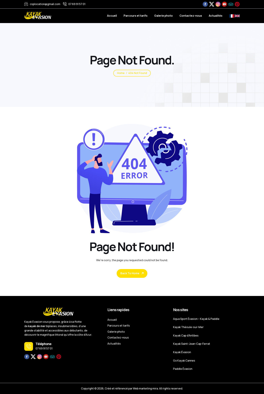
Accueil (112, 15)
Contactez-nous (190, 15)
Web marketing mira (145, 388)
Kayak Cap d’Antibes (186, 335)
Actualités (215, 15)
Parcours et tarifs (135, 15)
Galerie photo (163, 15)
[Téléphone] (28, 346)
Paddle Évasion (182, 369)
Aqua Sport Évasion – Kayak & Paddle (196, 319)
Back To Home (129, 273)
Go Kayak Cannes (184, 360)
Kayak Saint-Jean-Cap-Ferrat (191, 344)
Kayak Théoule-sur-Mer (188, 327)
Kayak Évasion (182, 352)
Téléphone (43, 344)
